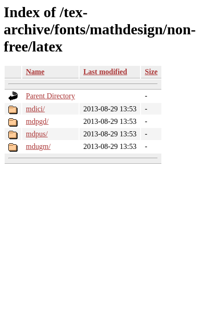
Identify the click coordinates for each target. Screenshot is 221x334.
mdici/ (35, 109)
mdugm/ (38, 146)
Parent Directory (50, 96)
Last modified (105, 72)
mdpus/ (37, 134)
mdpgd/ (37, 121)
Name (35, 72)
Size (151, 72)
